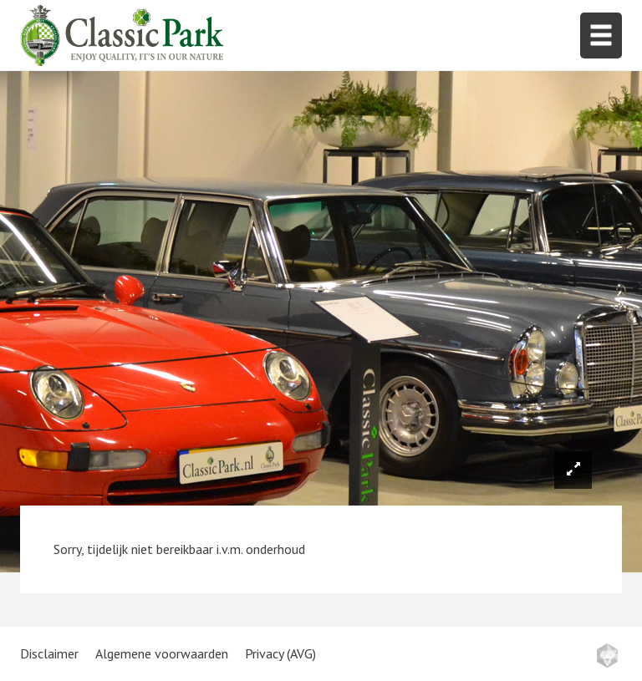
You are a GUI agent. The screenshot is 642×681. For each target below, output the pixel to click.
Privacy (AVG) (280, 653)
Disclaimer (49, 653)
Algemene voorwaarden (161, 653)
